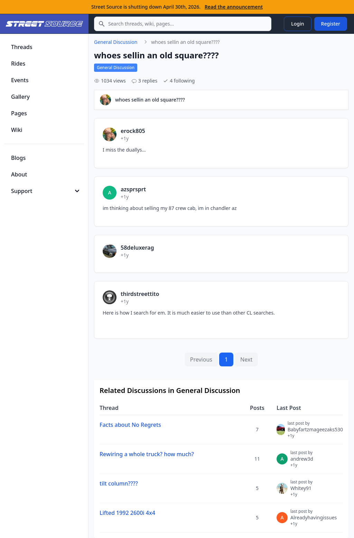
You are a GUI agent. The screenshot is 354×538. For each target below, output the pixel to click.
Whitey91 (301, 491)
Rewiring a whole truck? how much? (147, 454)
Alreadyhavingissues (313, 520)
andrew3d (301, 461)
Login (297, 23)
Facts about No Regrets (130, 425)
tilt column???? (119, 483)
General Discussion (115, 42)
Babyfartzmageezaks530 (315, 432)
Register (330, 23)
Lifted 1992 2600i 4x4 (127, 513)
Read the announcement (234, 6)
